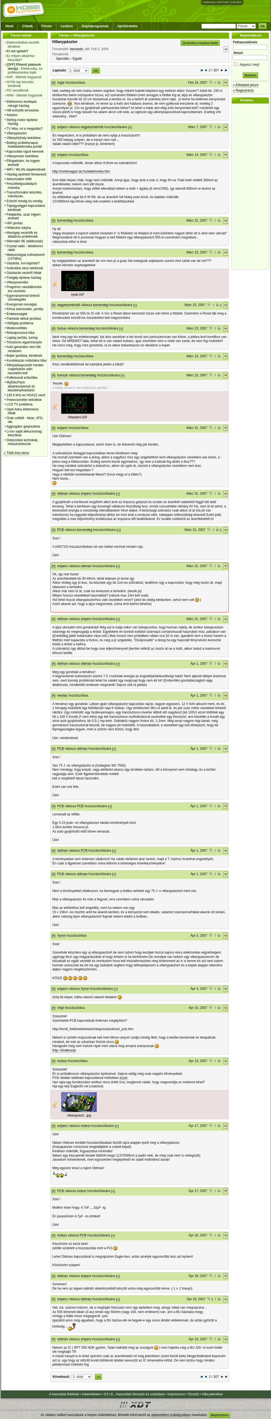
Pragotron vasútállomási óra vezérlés (24, 289)
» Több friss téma (16, 453)
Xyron (61, 935)
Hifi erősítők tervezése (23, 110)
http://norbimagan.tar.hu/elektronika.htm (81, 171)
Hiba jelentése (212, 1394)
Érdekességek (17, 314)
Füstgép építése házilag (24, 278)
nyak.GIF (77, 294)
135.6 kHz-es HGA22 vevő (26, 395)
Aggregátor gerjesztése (23, 426)
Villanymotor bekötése (23, 156)
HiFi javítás (15, 223)
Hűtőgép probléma (20, 323)
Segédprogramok (95, 26)
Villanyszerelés (17, 282)
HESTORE (223, 2)
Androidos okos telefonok (24, 268)
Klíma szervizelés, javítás (25, 309)
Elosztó (193, 1394)
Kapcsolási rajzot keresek (25, 151)
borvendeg (65, 220)
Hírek (9, 26)
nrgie (61, 82)
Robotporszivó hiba (21, 333)
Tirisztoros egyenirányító (24, 342)
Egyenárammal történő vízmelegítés (23, 297)
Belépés (250, 75)
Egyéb (77, 58)
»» (98, 1376)
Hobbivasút (209, 2)
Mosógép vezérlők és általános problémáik (22, 234)
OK (262, 26)
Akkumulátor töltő (19, 179)
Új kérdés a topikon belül (200, 42)
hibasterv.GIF (77, 417)
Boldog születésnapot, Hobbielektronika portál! (24, 145)
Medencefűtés (17, 328)
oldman (62, 493)
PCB (60, 530)
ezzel (123, 1078)
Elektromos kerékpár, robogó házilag (22, 103)
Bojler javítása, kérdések (24, 356)
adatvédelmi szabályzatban (171, 1415)
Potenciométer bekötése (24, 400)
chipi (60, 1008)
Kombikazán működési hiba (27, 360)
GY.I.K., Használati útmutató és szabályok (134, 1394)
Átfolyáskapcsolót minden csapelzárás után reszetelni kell (25, 369)
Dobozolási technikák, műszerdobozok (22, 442)
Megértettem (220, 1415)
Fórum (47, 26)
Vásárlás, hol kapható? (23, 263)
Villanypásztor (17, 133)
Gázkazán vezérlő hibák (24, 273)
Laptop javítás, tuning (22, 338)
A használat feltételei (64, 1394)
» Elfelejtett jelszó (245, 85)
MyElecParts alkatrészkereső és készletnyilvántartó (21, 386)
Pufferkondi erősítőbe (22, 378)
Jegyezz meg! (250, 63)
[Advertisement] (251, 186)
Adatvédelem (91, 1394)
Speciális (62, 58)
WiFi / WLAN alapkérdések (26, 169)
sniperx (62, 127)
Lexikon (66, 26)
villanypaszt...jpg (79, 1115)
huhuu (61, 328)
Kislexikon (236, 2)
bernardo (76, 49)
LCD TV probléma (20, 404)
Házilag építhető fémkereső (26, 174)
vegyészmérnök (92, 127)
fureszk (62, 375)
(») (130, 127)
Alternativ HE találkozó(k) (24, 241)
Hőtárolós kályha (19, 228)
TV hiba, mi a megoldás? (25, 129)
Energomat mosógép (22, 304)
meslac (62, 695)
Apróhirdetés (127, 26)
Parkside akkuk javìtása (24, 318)
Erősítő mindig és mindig (24, 201)
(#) (53, 82)
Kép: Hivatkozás (64, 1050)
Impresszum (176, 1394)
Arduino (11, 115)
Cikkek (27, 26)
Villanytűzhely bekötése (24, 138)
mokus (62, 1061)
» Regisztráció (243, 90)
